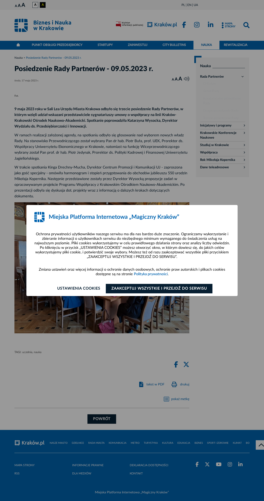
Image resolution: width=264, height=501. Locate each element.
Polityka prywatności (151, 274)
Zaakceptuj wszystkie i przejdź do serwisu (159, 288)
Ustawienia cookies (78, 288)
